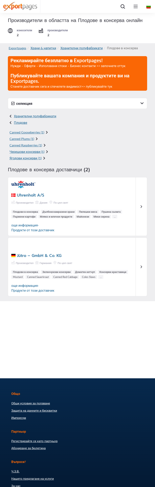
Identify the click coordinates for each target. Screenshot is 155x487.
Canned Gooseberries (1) (26, 132)
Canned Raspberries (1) (25, 145)
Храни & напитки (43, 48)
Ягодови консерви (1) (25, 158)
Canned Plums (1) (21, 139)
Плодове (20, 122)
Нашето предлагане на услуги (32, 478)
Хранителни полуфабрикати (81, 48)
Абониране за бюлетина (28, 448)
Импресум (18, 418)
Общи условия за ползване (30, 403)
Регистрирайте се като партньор (34, 441)
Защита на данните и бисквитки (34, 410)
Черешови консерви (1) (26, 152)
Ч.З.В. (15, 471)
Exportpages (17, 48)
